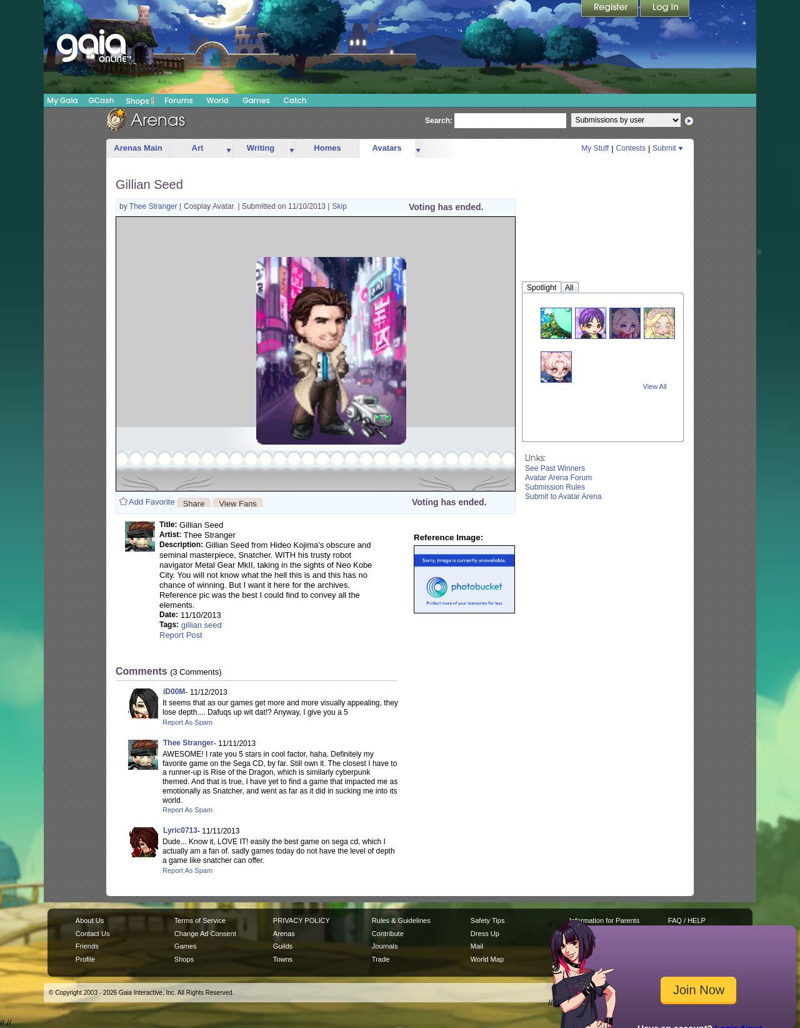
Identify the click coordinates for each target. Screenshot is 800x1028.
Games (256, 100)
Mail (477, 946)
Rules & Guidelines (401, 920)
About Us (90, 920)
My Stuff (595, 148)
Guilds (282, 946)
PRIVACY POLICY (301, 920)
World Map (487, 959)
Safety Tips (488, 920)
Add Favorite (152, 501)
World (217, 100)
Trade (380, 959)
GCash (101, 100)
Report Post (180, 635)
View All (655, 386)
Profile (85, 959)
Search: (438, 120)
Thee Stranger (154, 206)
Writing (261, 148)
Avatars (386, 148)
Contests (631, 148)
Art (198, 148)
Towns (282, 959)
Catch (295, 100)
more (228, 148)
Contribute (388, 933)
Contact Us (93, 933)
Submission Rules (555, 487)
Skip (339, 206)
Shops (140, 100)
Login (665, 9)
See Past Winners (555, 468)
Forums (178, 100)
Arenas (284, 933)
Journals (385, 946)
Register (610, 9)
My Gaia (62, 100)
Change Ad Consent (205, 933)
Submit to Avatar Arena (563, 496)
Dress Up (485, 933)
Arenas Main (138, 148)
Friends (87, 946)
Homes (327, 148)
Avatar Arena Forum (558, 477)
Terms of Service (200, 920)
